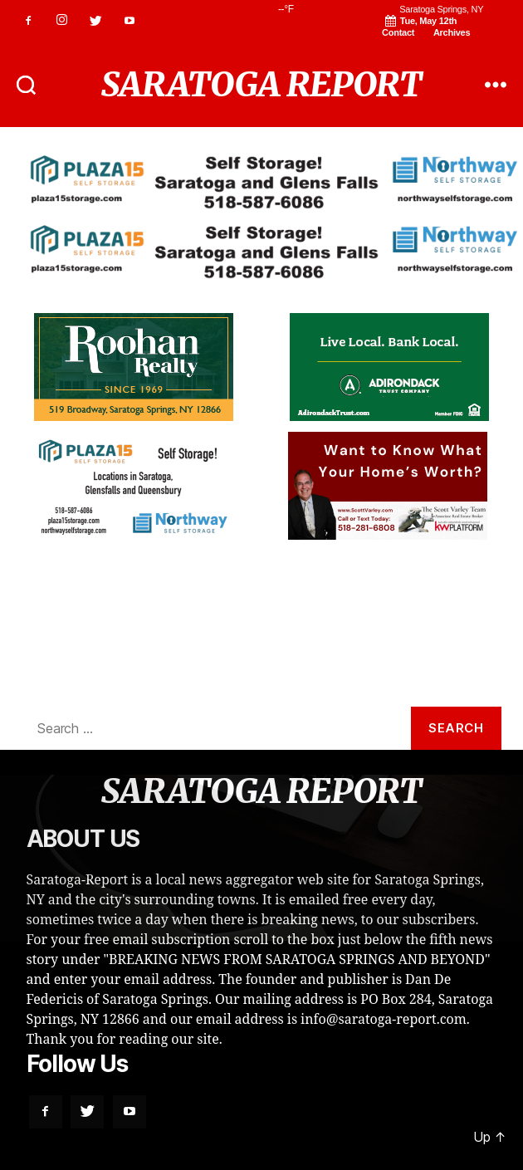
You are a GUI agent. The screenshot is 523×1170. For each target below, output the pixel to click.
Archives (451, 32)
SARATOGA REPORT (262, 84)
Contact (398, 32)
